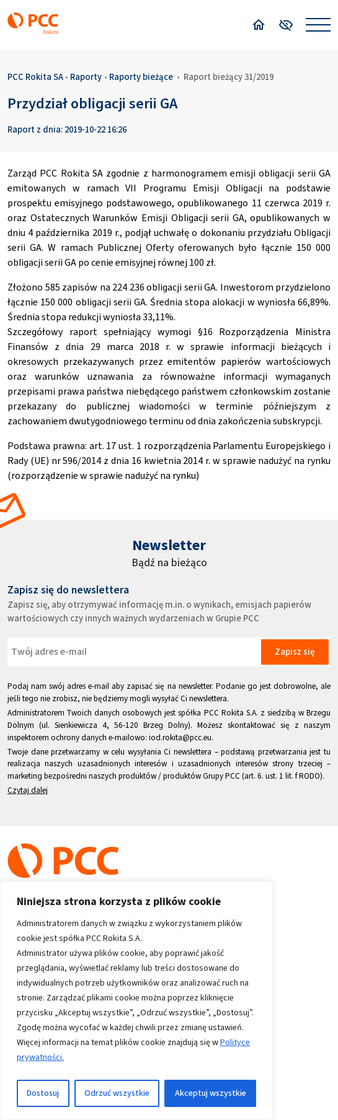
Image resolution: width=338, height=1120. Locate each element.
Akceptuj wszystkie (210, 1093)
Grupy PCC (221, 776)
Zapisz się (294, 651)
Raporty (86, 77)
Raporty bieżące (141, 77)
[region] (136, 1000)
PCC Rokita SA (35, 77)
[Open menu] (318, 24)
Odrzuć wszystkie (116, 1093)
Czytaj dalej (27, 790)
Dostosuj (43, 1093)
